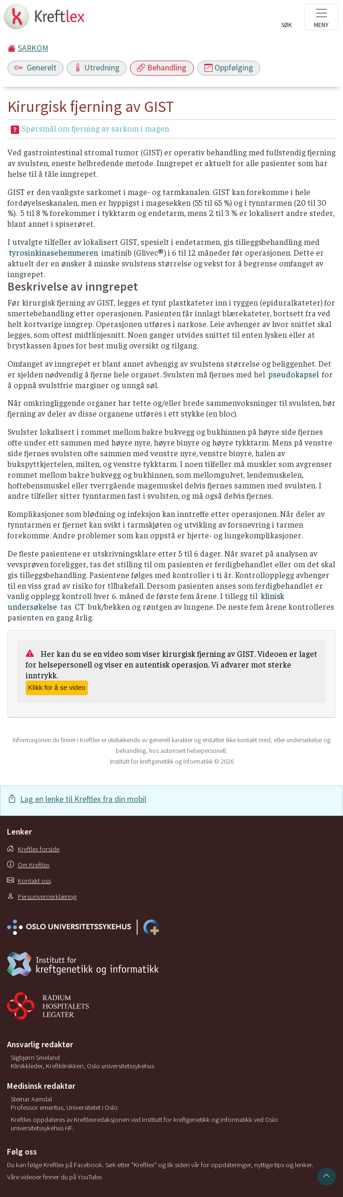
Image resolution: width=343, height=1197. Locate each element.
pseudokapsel (293, 374)
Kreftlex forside (33, 849)
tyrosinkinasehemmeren (53, 252)
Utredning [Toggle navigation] (97, 68)
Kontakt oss (29, 881)
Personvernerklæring (42, 896)
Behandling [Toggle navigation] (161, 68)
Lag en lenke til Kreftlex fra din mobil (83, 799)
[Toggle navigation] (321, 17)
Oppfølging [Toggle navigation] (228, 68)
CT (80, 606)
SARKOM (33, 48)
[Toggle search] (286, 19)
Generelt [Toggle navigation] (35, 68)
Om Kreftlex (28, 865)
